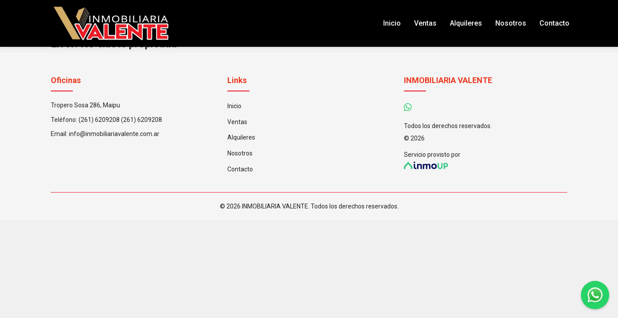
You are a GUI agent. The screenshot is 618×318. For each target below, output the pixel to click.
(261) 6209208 (99, 119)
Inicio (392, 23)
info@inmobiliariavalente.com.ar (114, 133)
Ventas (425, 23)
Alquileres (466, 23)
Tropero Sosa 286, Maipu (85, 105)
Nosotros (510, 23)
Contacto (554, 23)
